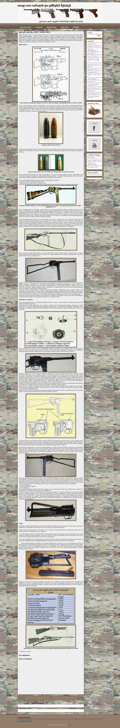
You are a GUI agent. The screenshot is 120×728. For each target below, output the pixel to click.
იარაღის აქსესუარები (93, 93)
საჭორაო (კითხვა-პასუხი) (94, 74)
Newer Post (22, 698)
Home (51, 698)
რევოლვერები (91, 53)
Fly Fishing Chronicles (93, 167)
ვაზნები (89, 66)
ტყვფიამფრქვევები (92, 78)
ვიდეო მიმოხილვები (93, 56)
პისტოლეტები (91, 43)
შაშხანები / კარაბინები (93, 46)
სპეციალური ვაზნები (93, 72)
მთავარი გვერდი (25, 27)
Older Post (80, 698)
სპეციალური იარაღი (93, 69)
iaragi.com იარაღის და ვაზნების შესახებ (44, 5)
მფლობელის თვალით (93, 64)
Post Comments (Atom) (54, 702)
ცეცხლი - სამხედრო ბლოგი (94, 160)
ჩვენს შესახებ (51, 27)
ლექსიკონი (64, 27)
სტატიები (39, 27)
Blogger (69, 725)
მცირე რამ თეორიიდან (93, 88)
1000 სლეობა (91, 90)
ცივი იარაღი (91, 81)
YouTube (76, 27)
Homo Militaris (91, 157)
